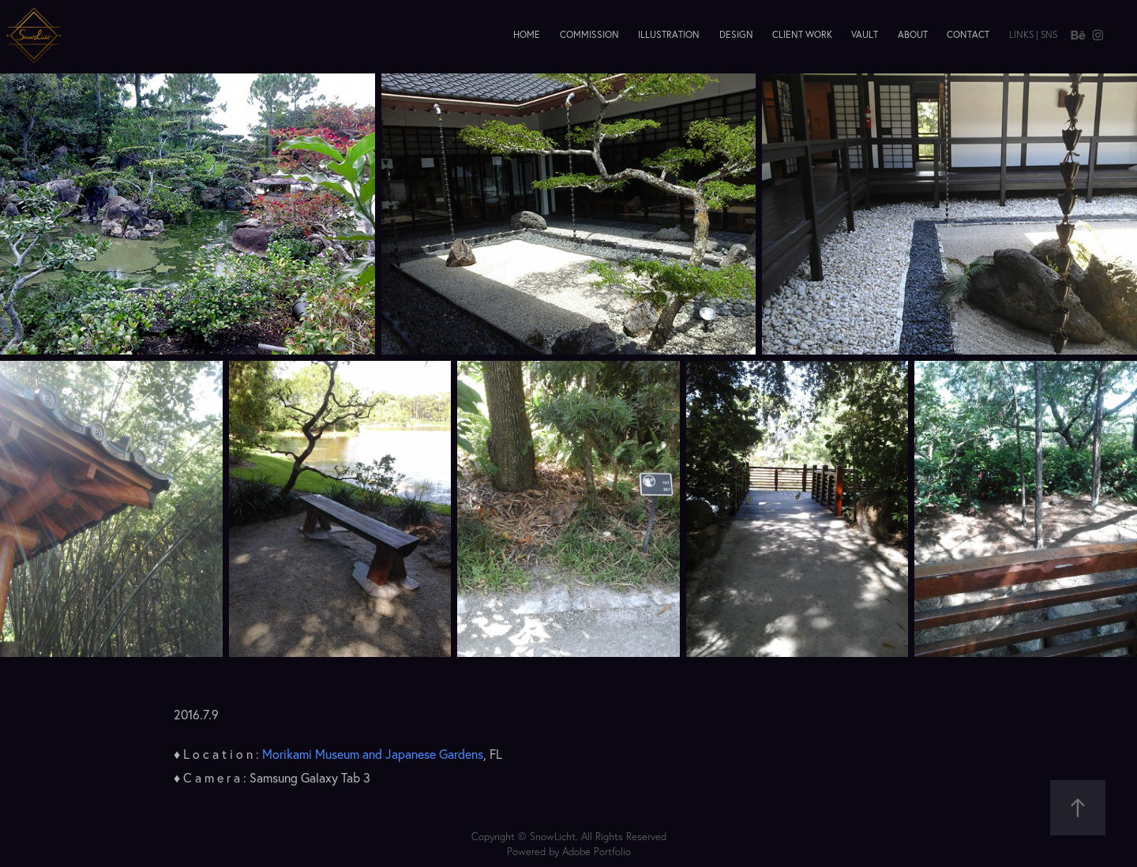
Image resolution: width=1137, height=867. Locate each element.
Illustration (669, 34)
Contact (968, 34)
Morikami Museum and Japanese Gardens (372, 754)
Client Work (802, 34)
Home (526, 34)
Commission (589, 34)
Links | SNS (1033, 34)
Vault (864, 34)
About (913, 34)
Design (736, 34)
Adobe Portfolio (596, 851)
